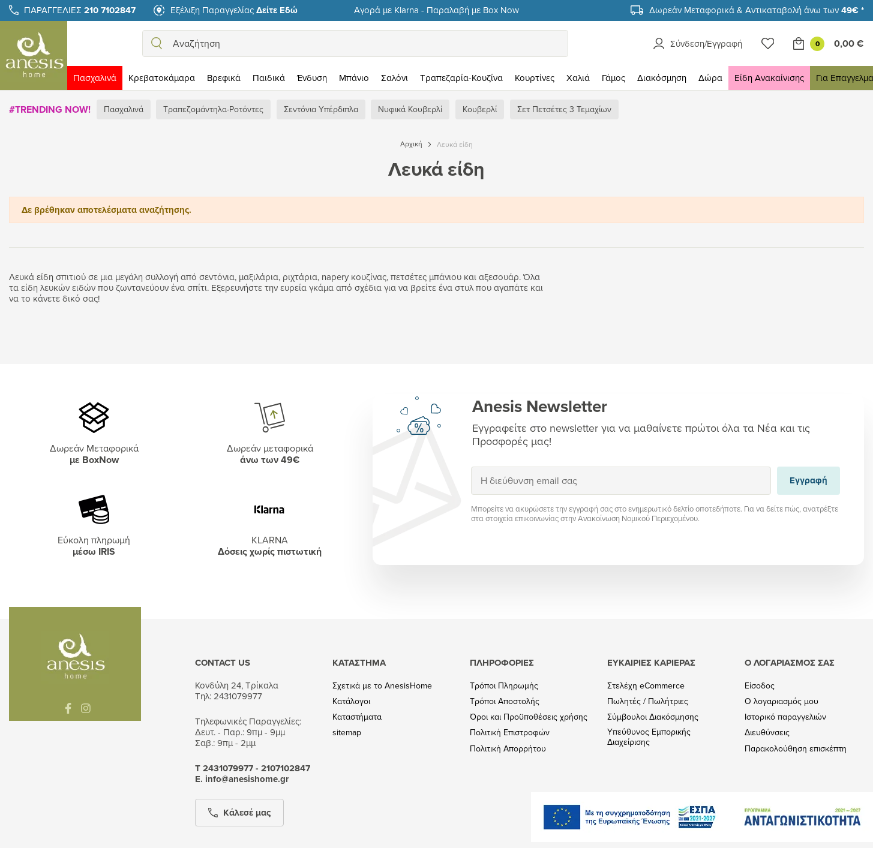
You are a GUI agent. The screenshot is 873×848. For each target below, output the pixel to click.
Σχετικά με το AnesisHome (382, 686)
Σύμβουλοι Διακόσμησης (652, 717)
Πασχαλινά (94, 77)
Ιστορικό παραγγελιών (785, 717)
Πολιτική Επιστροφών (510, 732)
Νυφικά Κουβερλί (410, 109)
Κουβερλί (480, 109)
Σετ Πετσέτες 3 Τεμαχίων (564, 109)
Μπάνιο (354, 77)
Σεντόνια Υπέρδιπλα (321, 109)
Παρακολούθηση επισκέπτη (796, 749)
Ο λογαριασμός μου (781, 701)
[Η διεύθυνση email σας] (621, 481)
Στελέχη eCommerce (646, 686)
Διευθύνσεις (767, 732)
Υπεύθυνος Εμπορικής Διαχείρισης (649, 737)
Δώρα (710, 77)
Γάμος (613, 77)
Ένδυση (312, 77)
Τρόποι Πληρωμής (504, 686)
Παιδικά (269, 77)
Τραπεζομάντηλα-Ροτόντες (213, 109)
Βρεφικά (224, 77)
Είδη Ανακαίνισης (769, 77)
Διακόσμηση (661, 77)
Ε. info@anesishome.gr (242, 779)
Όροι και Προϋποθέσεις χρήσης (528, 717)
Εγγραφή (470, 466)
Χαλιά (578, 77)
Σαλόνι (394, 77)
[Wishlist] (768, 43)
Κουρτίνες (534, 77)
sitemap (346, 732)
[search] (156, 43)
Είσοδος (760, 686)
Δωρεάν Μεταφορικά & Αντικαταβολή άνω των (756, 10)
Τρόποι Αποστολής (504, 701)
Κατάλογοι (351, 701)
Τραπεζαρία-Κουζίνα (461, 77)
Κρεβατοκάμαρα (161, 77)
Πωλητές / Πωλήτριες (647, 701)
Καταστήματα (357, 717)
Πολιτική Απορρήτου (508, 749)
